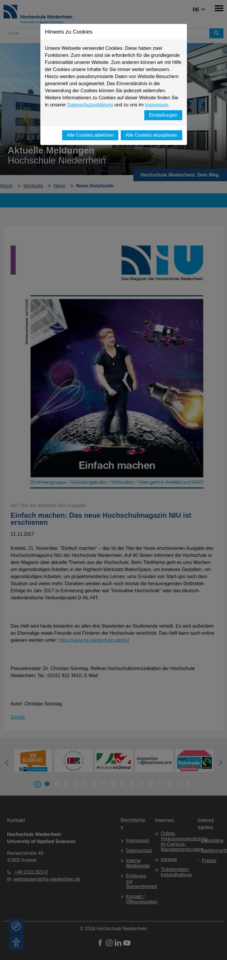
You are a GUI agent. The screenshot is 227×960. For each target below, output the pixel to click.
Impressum (156, 104)
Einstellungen (163, 115)
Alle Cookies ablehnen (90, 135)
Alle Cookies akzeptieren (151, 135)
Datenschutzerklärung (90, 104)
